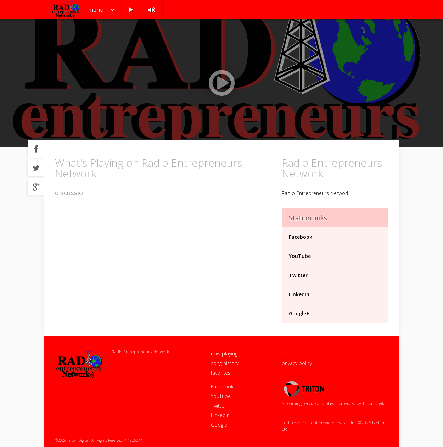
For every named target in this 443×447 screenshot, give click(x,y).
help (287, 353)
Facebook (300, 236)
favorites (220, 372)
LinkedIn (299, 294)
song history (225, 363)
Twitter (298, 275)
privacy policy (297, 363)
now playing (224, 353)
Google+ (299, 313)
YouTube (300, 256)
